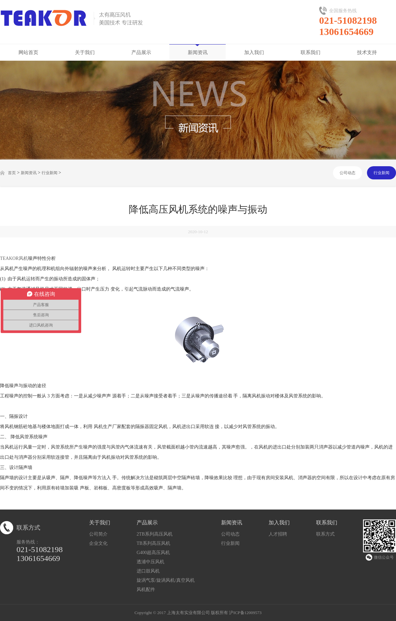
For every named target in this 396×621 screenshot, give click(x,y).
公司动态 (347, 173)
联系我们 (310, 52)
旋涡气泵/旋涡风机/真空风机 (166, 580)
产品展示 (141, 52)
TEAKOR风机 (14, 258)
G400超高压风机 (153, 552)
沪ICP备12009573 (245, 612)
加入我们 (254, 52)
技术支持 (367, 52)
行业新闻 (49, 173)
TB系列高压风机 (153, 543)
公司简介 (98, 534)
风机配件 (146, 589)
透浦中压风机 (150, 561)
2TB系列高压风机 (155, 534)
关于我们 (85, 52)
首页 (12, 173)
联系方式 (325, 534)
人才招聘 (278, 534)
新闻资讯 (198, 52)
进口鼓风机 (148, 571)
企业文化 (98, 543)
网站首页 (28, 52)
